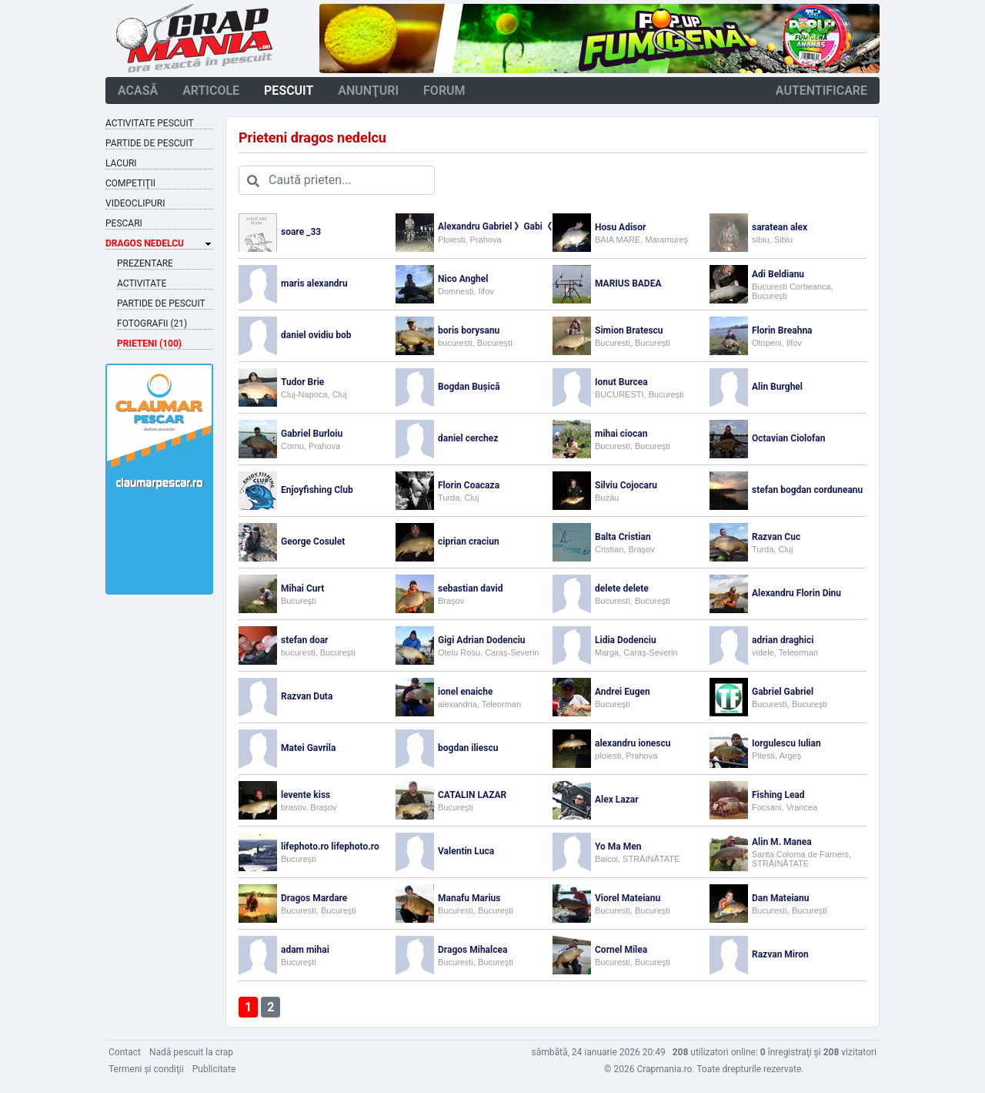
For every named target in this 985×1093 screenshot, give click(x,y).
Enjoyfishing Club (317, 489)
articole (210, 90)
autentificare (821, 90)
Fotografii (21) (152, 323)
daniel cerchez (468, 438)
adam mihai (305, 949)
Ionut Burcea (621, 382)
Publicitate (214, 1069)
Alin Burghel (777, 386)
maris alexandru (314, 283)
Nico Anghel (463, 278)
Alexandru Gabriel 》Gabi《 (495, 226)
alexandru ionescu (632, 743)
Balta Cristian (623, 536)
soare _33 (301, 231)
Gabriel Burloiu (311, 433)
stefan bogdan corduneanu (807, 489)
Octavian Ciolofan (789, 438)
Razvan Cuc (776, 536)
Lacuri (121, 163)
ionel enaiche (465, 691)
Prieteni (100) (149, 343)
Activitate (141, 283)
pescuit (288, 90)
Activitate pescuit (149, 123)
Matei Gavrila (308, 748)
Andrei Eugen (622, 691)
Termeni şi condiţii (146, 1069)
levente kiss (305, 795)
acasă (138, 90)
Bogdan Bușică (469, 386)
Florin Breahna (782, 330)
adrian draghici (782, 640)
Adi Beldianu (778, 274)
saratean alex (779, 227)
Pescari (123, 223)
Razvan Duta (306, 696)
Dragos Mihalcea (472, 949)
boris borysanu (468, 330)
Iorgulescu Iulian (786, 743)
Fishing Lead (778, 795)
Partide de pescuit (149, 143)
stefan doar (304, 640)
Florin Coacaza (468, 485)
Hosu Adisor (620, 227)
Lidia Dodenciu (625, 640)
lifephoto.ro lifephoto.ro (330, 846)
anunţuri (368, 90)
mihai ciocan (621, 433)
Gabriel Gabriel (782, 691)
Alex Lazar (617, 799)
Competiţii (130, 183)
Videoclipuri (135, 203)
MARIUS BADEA (628, 283)
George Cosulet (313, 541)
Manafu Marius (469, 898)
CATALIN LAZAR (472, 795)
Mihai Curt (302, 588)
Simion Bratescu (629, 330)
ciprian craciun (468, 541)
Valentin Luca (466, 851)
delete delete (622, 588)
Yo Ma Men (618, 846)
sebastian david (470, 588)
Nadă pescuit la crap (191, 1052)
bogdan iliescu (468, 748)
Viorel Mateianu (627, 898)
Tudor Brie (302, 382)
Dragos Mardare (314, 898)
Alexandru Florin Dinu (796, 593)
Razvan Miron (780, 954)
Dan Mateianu (780, 898)
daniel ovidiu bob (316, 335)
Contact (125, 1052)
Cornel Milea (621, 949)
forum (444, 90)
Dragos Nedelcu (144, 243)
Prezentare (145, 263)
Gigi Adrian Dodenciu (482, 640)
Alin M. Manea (782, 842)
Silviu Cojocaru (626, 485)
